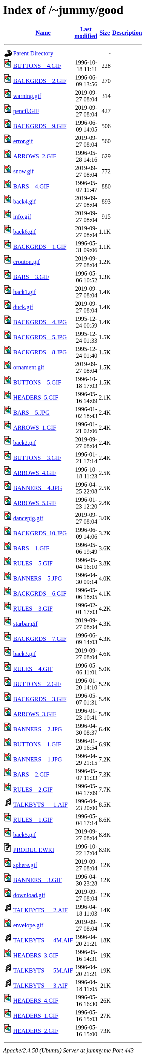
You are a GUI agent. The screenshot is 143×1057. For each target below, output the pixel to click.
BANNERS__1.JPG (37, 759)
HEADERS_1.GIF (35, 1016)
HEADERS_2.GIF (35, 1031)
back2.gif (24, 443)
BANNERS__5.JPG (37, 578)
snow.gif (23, 171)
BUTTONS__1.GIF (37, 744)
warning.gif (27, 96)
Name (43, 32)
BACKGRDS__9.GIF (39, 126)
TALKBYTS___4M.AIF (43, 940)
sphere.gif (25, 865)
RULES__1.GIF (32, 819)
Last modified (85, 32)
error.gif (23, 141)
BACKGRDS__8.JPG (40, 352)
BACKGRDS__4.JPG (40, 322)
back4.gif (24, 201)
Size (105, 32)
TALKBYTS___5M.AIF (43, 970)
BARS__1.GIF (31, 548)
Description (127, 32)
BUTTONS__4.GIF (37, 66)
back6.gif (24, 231)
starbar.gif (25, 623)
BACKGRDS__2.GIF (39, 81)
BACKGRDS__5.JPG (40, 337)
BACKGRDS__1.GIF (39, 247)
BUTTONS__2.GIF (37, 684)
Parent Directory (33, 53)
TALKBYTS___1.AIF (40, 804)
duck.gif (23, 307)
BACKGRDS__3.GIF (39, 699)
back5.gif (24, 835)
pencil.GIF (26, 111)
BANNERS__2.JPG (37, 729)
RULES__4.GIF (32, 669)
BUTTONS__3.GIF (37, 458)
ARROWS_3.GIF (34, 714)
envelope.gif (28, 925)
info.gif (22, 216)
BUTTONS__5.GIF (37, 382)
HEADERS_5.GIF (35, 397)
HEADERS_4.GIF (35, 1000)
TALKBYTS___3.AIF (40, 985)
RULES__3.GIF (32, 608)
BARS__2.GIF (31, 774)
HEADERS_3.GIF (35, 955)
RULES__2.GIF (32, 789)
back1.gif (24, 292)
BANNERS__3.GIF (37, 880)
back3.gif (24, 654)
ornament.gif (28, 367)
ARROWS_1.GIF (34, 427)
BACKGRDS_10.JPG (40, 533)
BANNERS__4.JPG (37, 488)
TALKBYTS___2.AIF (40, 910)
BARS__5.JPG (31, 412)
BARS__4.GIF (31, 186)
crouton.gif (26, 262)
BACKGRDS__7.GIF (39, 639)
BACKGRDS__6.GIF (39, 593)
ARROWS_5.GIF (34, 503)
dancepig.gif (28, 518)
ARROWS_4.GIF (34, 473)
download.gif (29, 895)
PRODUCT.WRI (33, 850)
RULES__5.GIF (32, 563)
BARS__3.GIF (31, 277)
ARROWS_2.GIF (34, 156)
